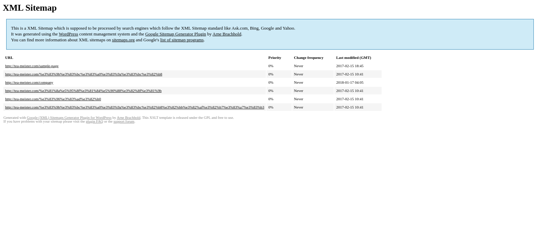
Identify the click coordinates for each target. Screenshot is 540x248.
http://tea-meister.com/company (29, 82)
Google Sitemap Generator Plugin (175, 34)
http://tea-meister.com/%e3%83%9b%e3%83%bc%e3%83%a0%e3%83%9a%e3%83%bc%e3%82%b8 (83, 74)
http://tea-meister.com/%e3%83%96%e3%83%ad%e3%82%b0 (53, 99)
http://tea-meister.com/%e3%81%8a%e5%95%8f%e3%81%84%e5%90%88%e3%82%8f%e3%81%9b (83, 91)
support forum (123, 121)
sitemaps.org (123, 39)
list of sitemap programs (182, 39)
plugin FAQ (94, 121)
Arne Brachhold (226, 34)
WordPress (68, 34)
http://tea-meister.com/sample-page (32, 66)
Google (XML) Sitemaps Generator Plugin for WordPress (69, 118)
